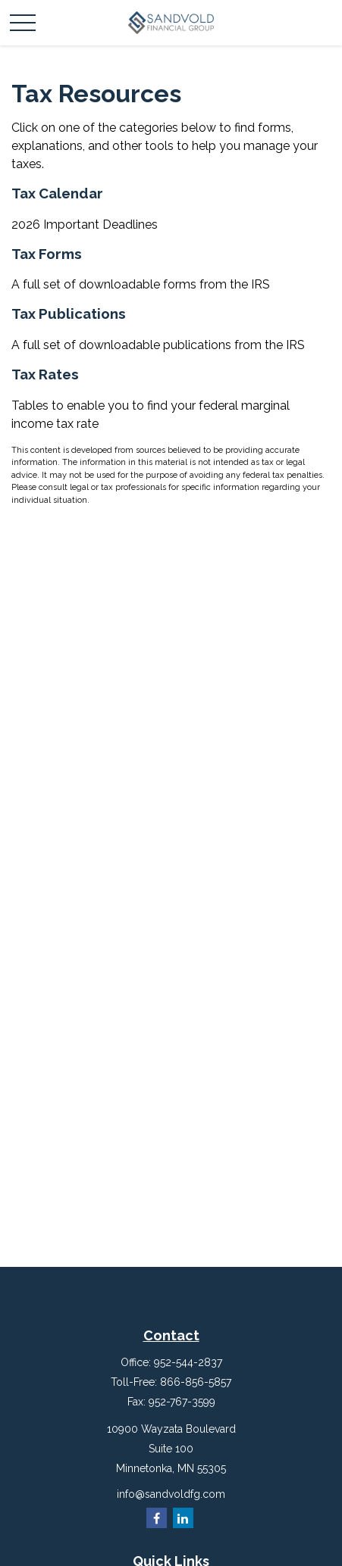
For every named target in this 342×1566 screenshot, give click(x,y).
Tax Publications (68, 313)
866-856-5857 (195, 1382)
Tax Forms (46, 253)
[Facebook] (156, 1518)
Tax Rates (45, 374)
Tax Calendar (57, 193)
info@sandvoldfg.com (171, 1494)
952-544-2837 (188, 1362)
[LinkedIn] (183, 1518)
